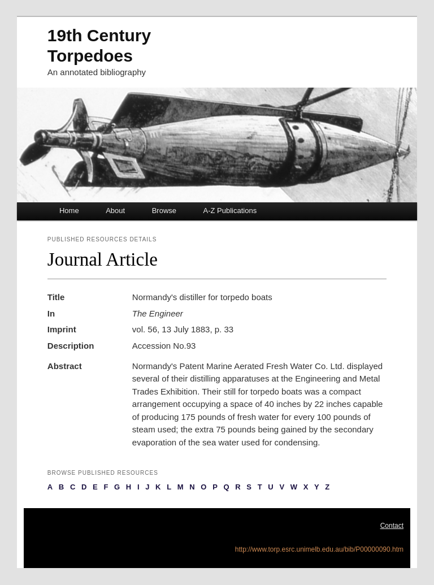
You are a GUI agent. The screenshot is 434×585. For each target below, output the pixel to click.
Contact (391, 526)
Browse (164, 210)
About (115, 210)
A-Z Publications (230, 210)
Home (69, 210)
